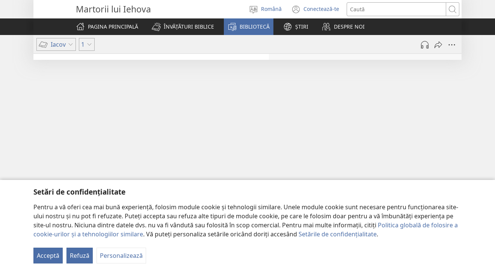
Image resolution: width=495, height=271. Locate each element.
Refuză (79, 255)
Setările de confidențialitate (338, 234)
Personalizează (121, 255)
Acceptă (48, 255)
